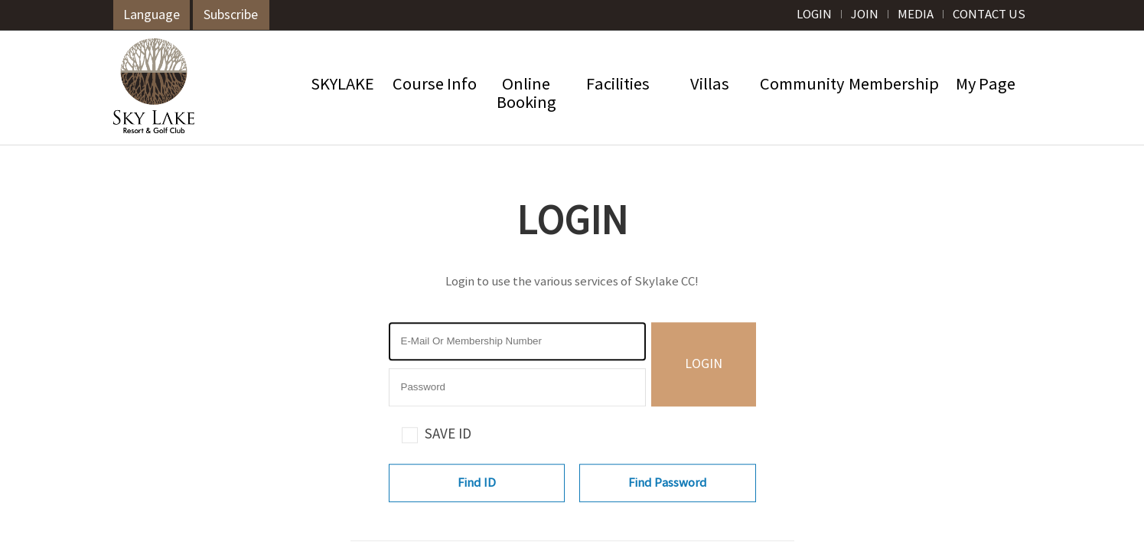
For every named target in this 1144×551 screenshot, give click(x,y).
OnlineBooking (526, 94)
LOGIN (814, 14)
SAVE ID (448, 434)
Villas (709, 85)
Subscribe (231, 15)
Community (802, 85)
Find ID (477, 483)
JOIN (864, 14)
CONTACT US (989, 14)
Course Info (435, 85)
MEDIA (916, 14)
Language (151, 15)
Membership (894, 85)
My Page (985, 85)
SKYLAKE (342, 85)
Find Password (667, 483)
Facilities (618, 85)
